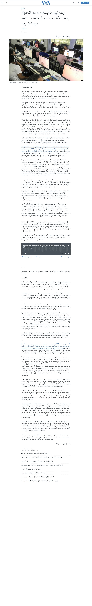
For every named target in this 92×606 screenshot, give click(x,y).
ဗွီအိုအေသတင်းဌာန (29, 247)
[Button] (58, 36)
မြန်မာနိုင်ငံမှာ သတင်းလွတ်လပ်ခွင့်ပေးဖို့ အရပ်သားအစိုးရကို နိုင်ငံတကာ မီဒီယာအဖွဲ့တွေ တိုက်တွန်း (48, 245)
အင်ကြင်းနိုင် (24, 28)
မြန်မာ (23, 8)
